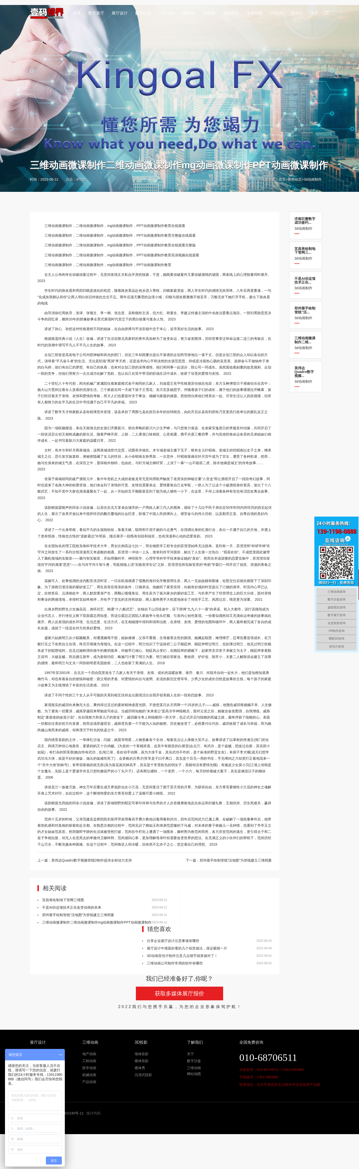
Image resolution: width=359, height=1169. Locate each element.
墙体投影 (142, 1054)
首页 (77, 13)
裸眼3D (188, 13)
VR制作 (276, 13)
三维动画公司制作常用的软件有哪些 (175, 963)
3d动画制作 (313, 179)
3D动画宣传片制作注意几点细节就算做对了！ (182, 956)
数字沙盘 (143, 13)
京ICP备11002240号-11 (65, 1113)
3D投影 (208, 13)
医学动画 (89, 1068)
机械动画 (89, 1075)
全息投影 (255, 13)
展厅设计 (120, 13)
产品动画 (89, 1082)
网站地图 (194, 1074)
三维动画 (167, 13)
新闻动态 (295, 179)
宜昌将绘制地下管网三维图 (63, 900)
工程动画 (89, 1061)
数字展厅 (96, 13)
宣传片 (297, 13)
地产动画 (89, 1054)
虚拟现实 (231, 13)
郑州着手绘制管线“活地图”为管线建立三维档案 (236, 860)
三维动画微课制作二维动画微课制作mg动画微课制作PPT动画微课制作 (97, 922)
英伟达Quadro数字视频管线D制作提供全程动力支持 (91, 860)
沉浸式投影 (143, 1075)
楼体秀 (140, 1068)
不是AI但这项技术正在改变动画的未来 (71, 907)
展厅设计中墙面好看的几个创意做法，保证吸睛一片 (187, 948)
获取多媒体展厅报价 (179, 993)
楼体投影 (142, 1061)
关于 (314, 13)
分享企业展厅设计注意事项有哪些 (173, 941)
